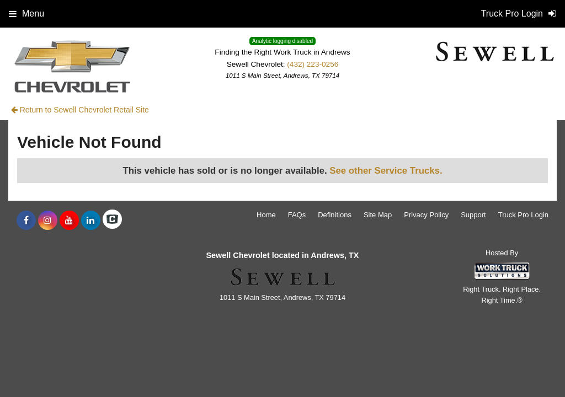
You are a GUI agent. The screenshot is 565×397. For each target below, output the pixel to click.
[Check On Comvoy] (112, 220)
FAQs (297, 215)
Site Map (378, 215)
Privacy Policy (426, 215)
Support (473, 215)
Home (266, 215)
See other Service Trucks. (385, 170)
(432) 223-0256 (312, 64)
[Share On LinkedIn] (90, 220)
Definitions (334, 215)
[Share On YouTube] (69, 220)
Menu (26, 13)
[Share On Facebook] (26, 220)
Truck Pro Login (523, 215)
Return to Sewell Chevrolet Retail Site (80, 109)
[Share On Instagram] (47, 220)
